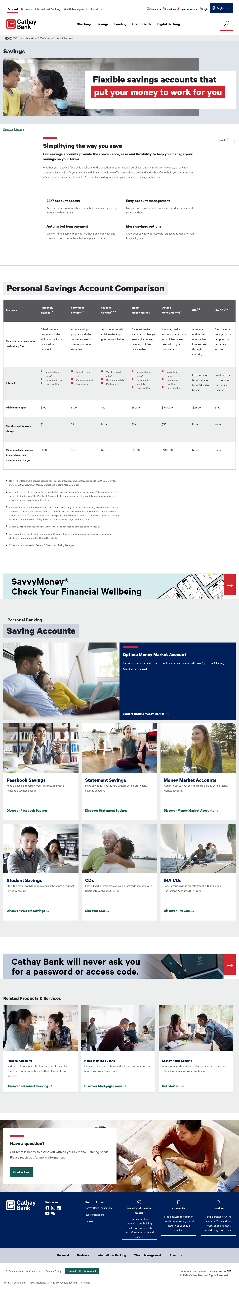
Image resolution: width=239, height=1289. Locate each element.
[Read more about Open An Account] (187, 9)
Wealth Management (75, 9)
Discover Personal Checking (27, 1086)
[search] (226, 23)
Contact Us (178, 1208)
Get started (170, 1086)
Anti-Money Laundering (67, 1283)
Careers (89, 1222)
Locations (218, 1208)
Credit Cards (143, 24)
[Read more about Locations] (168, 9)
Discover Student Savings (28, 911)
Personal (12, 9)
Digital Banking (169, 24)
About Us (96, 9)
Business (26, 9)
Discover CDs (97, 911)
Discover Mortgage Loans (103, 1086)
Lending (122, 24)
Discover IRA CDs (179, 911)
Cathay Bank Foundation (99, 1208)
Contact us (21, 1172)
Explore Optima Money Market (146, 714)
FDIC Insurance (40, 1283)
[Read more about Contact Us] (153, 9)
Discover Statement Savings (108, 810)
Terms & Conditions (15, 1283)
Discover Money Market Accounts (191, 810)
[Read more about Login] (204, 9)
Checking (85, 24)
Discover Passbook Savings (29, 810)
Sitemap (90, 1283)
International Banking (47, 9)
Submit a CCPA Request (85, 1271)
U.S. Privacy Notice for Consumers (23, 1271)
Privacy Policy (56, 1271)
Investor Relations (95, 1215)
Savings (104, 24)
